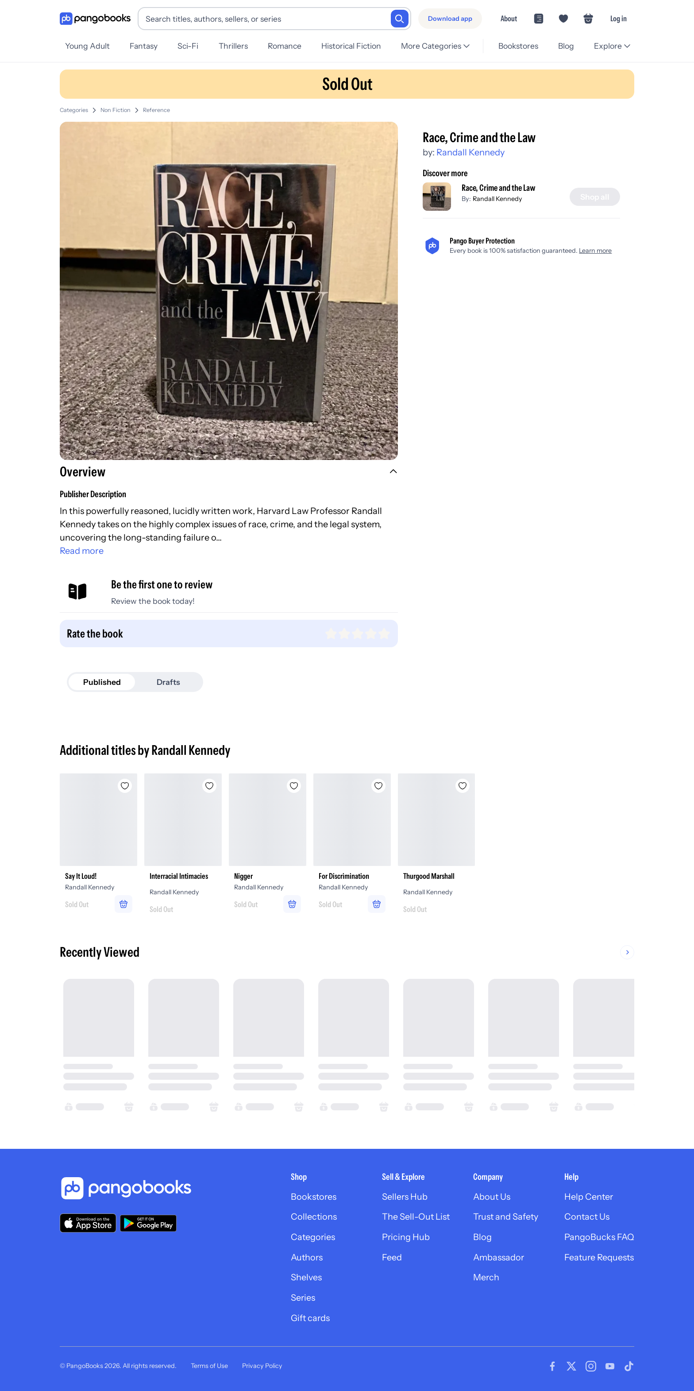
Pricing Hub (403, 1238)
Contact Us (586, 1218)
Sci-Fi (187, 45)
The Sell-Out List (413, 1218)
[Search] (400, 18)
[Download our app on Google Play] (148, 1224)
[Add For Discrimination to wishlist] (380, 786)
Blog (566, 45)
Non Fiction (115, 110)
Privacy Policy (262, 1368)
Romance (284, 45)
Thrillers (233, 45)
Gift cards (307, 1320)
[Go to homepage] (95, 18)
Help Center (588, 1198)
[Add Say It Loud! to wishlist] (125, 786)
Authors (303, 1259)
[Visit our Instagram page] (591, 1368)
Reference (156, 110)
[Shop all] (594, 197)
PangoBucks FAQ (598, 1238)
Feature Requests (598, 1259)
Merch (484, 1279)
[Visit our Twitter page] (571, 1368)
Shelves (302, 1279)
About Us (490, 1198)
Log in (618, 18)
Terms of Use (209, 1368)
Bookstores (518, 45)
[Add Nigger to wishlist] (295, 786)
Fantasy (144, 45)
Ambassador (497, 1259)
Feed (389, 1259)
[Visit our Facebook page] (552, 1368)
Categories (74, 110)
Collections (310, 1218)
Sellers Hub (402, 1198)
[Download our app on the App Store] (88, 1223)
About (509, 18)
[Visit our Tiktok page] (629, 1368)
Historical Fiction (351, 45)
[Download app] (450, 18)
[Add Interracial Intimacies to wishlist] (210, 786)
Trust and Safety (504, 1218)
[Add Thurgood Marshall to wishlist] (465, 786)
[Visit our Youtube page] (610, 1368)
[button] (229, 472)
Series (299, 1299)
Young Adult (87, 45)
